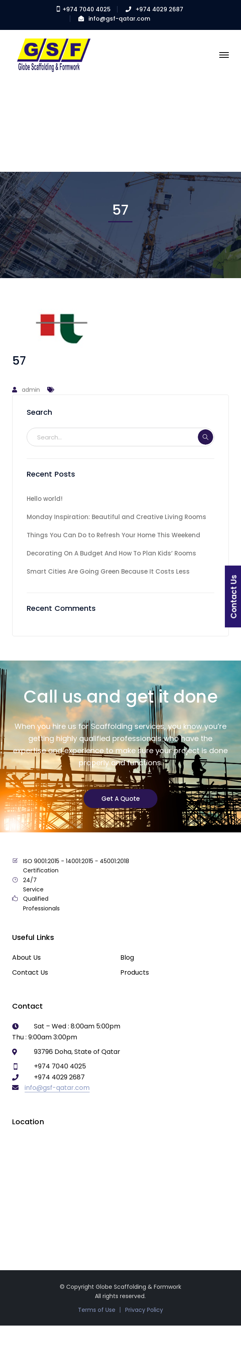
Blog (127, 957)
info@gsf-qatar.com (119, 19)
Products (134, 972)
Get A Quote (120, 798)
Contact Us (30, 972)
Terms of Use (96, 1310)
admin (31, 390)
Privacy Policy (144, 1310)
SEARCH (205, 437)
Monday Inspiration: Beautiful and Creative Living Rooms (116, 517)
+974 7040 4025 (83, 9)
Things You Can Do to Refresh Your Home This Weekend (113, 535)
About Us (26, 957)
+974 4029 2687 (159, 9)
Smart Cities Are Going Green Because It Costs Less (108, 571)
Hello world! (45, 498)
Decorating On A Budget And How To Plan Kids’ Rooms (111, 553)
